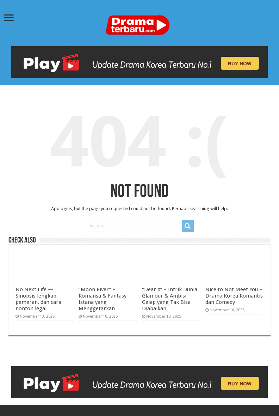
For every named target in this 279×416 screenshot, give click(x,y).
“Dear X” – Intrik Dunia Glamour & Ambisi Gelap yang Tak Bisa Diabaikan (169, 299)
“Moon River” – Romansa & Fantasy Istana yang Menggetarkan (102, 299)
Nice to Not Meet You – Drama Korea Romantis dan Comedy (234, 295)
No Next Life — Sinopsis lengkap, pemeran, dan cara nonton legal (38, 299)
